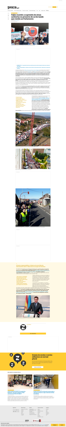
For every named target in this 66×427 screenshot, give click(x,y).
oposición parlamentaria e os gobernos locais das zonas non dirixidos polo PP (40, 99)
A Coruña (47, 409)
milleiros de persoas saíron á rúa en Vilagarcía (31, 70)
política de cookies (42, 424)
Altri (39, 10)
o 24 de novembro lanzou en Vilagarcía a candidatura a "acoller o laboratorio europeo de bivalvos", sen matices (32, 292)
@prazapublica (17, 20)
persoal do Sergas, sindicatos (44, 97)
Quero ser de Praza (37, 367)
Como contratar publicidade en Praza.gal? (32, 409)
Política (41, 390)
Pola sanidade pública (17, 10)
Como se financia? (31, 412)
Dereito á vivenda (25, 10)
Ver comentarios (33, 333)
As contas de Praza (32, 413)
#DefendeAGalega (32, 10)
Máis (48, 10)
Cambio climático (10, 10)
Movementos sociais (17, 390)
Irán (37, 10)
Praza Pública (13, 20)
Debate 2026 (43, 10)
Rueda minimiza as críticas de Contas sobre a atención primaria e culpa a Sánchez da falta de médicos (44, 392)
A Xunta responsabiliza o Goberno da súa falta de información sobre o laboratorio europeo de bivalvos (30, 266)
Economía (39, 415)
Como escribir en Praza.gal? (31, 411)
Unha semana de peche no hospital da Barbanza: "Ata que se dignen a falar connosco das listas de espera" (16, 392)
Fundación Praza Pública (24, 409)
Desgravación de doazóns (32, 414)
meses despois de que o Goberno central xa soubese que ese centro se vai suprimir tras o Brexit (32, 271)
